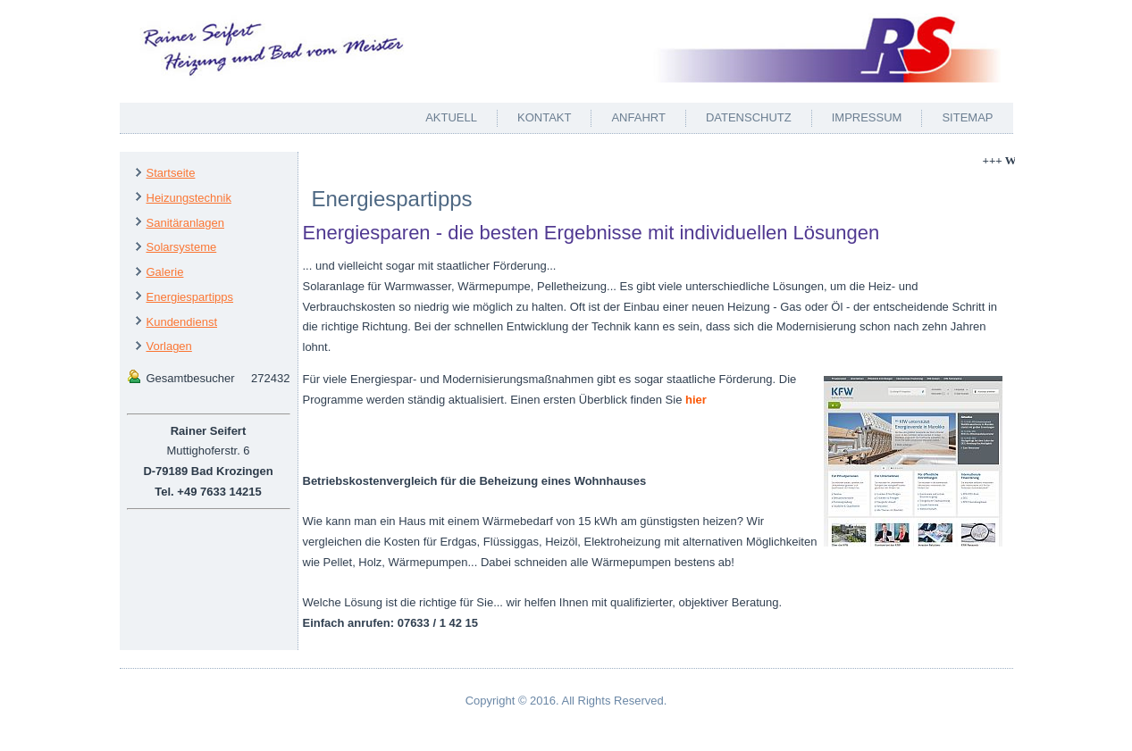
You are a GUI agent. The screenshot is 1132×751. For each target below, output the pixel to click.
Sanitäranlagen (185, 222)
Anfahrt (638, 117)
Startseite (171, 172)
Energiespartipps (190, 297)
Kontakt (544, 117)
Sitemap (967, 117)
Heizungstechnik (189, 197)
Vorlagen (169, 346)
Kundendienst (182, 322)
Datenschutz (749, 117)
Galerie (165, 272)
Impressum (867, 117)
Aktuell (451, 117)
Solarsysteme (182, 247)
